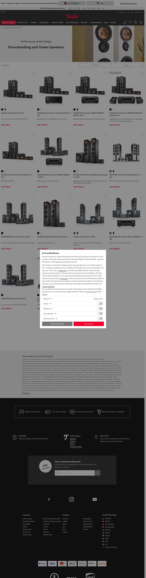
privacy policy (91, 292)
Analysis (46, 304)
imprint (44, 294)
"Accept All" (64, 278)
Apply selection (57, 324)
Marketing (46, 309)
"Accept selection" (48, 286)
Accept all (88, 324)
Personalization (48, 314)
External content (49, 319)
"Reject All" (62, 270)
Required (46, 299)
